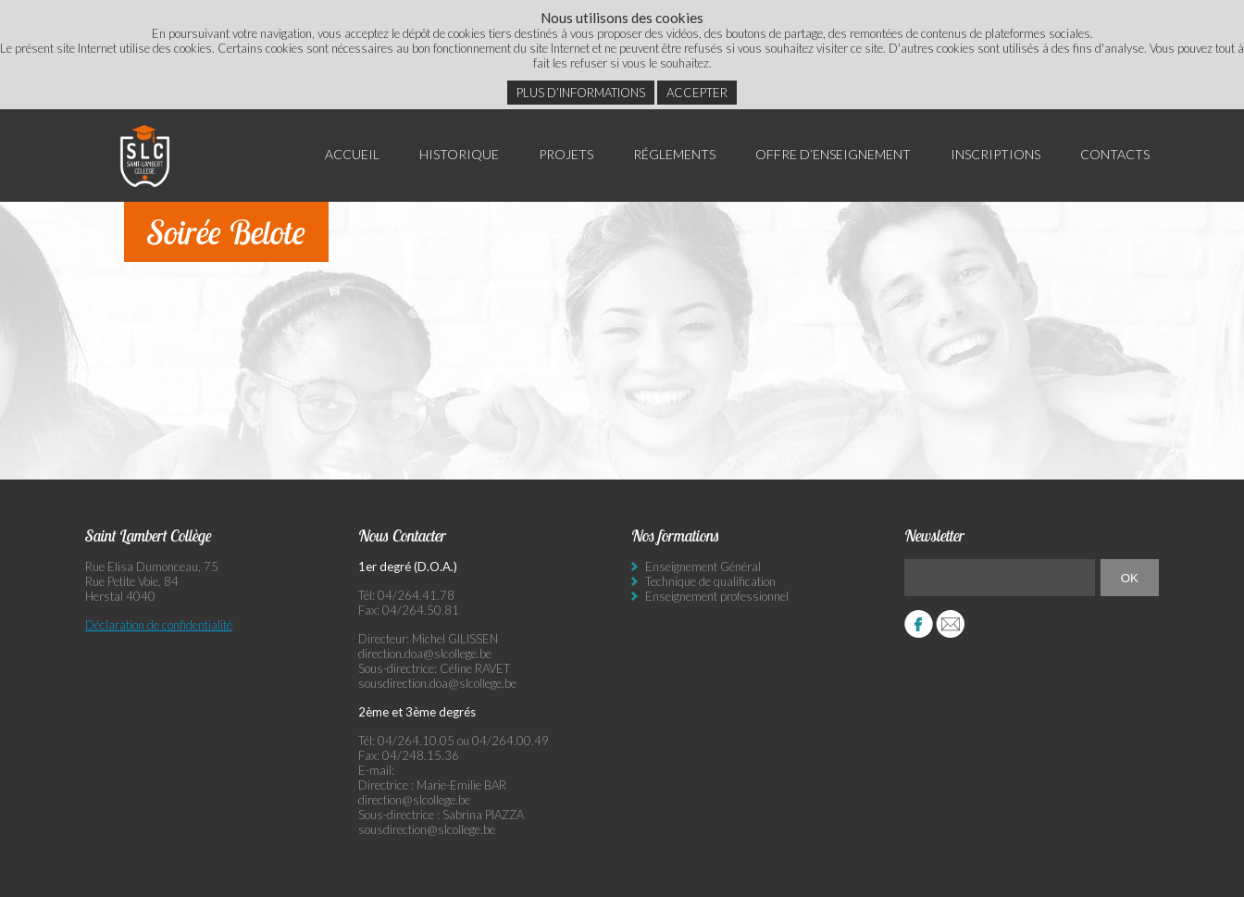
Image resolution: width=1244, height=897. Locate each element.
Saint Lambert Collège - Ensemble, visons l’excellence (145, 155)
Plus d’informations (580, 92)
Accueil (352, 154)
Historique (459, 154)
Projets (566, 154)
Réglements (674, 154)
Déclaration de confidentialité (158, 624)
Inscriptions (995, 154)
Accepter (697, 92)
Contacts (1115, 154)
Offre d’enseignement (833, 154)
